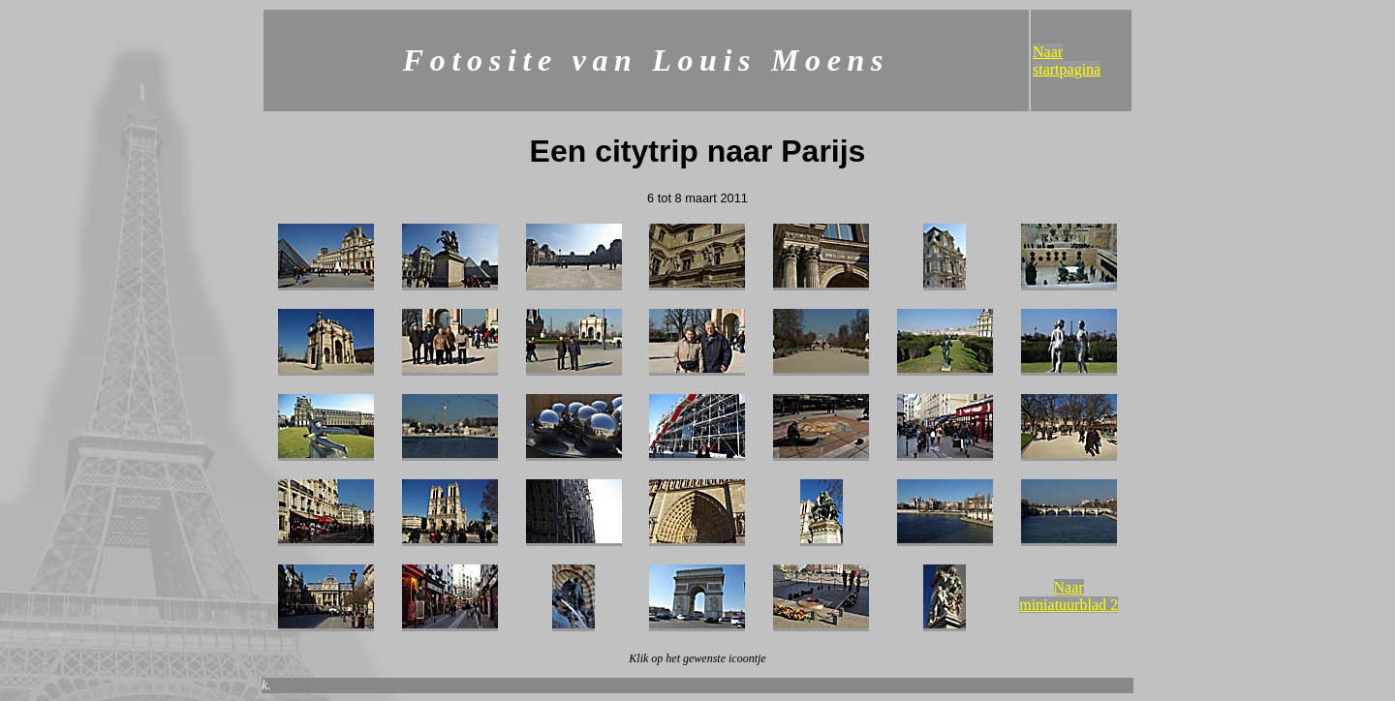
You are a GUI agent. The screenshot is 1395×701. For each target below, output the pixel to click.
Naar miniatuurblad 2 (1068, 596)
